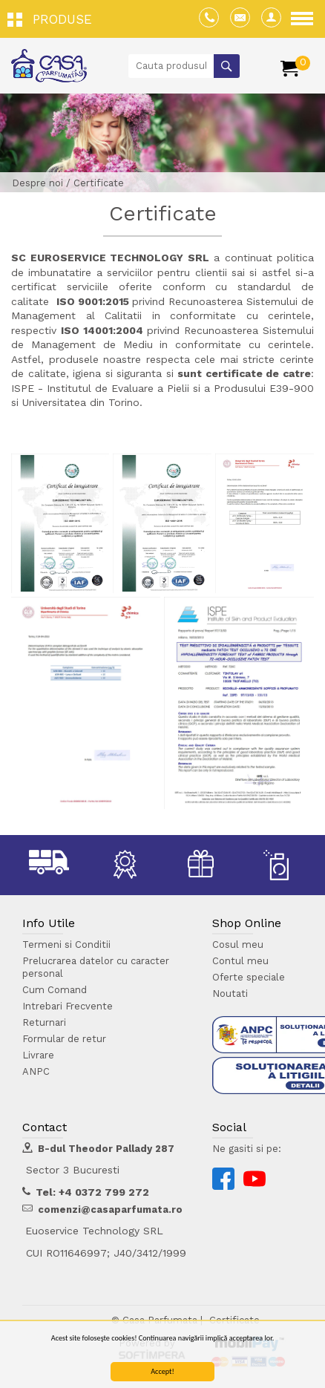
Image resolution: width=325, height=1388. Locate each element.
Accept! (162, 1372)
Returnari (44, 1022)
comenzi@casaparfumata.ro (110, 1209)
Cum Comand (54, 989)
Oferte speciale (248, 977)
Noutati (230, 993)
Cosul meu (237, 944)
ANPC (36, 1071)
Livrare (38, 1055)
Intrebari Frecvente (67, 1006)
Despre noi (37, 183)
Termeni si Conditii (66, 944)
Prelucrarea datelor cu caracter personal (95, 967)
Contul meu (240, 960)
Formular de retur (64, 1038)
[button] (53, 18)
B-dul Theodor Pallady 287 (106, 1148)
